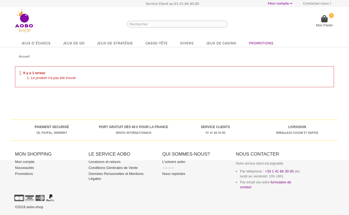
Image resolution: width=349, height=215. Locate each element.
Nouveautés (24, 168)
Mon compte (25, 162)
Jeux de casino (221, 43)
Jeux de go (74, 43)
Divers (187, 43)
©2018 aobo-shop (29, 207)
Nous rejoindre (173, 174)
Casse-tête (156, 43)
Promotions (261, 43)
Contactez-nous (317, 3)
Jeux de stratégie (115, 43)
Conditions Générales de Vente (113, 168)
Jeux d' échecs (35, 43)
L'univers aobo (173, 162)
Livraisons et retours (105, 162)
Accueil (24, 56)
